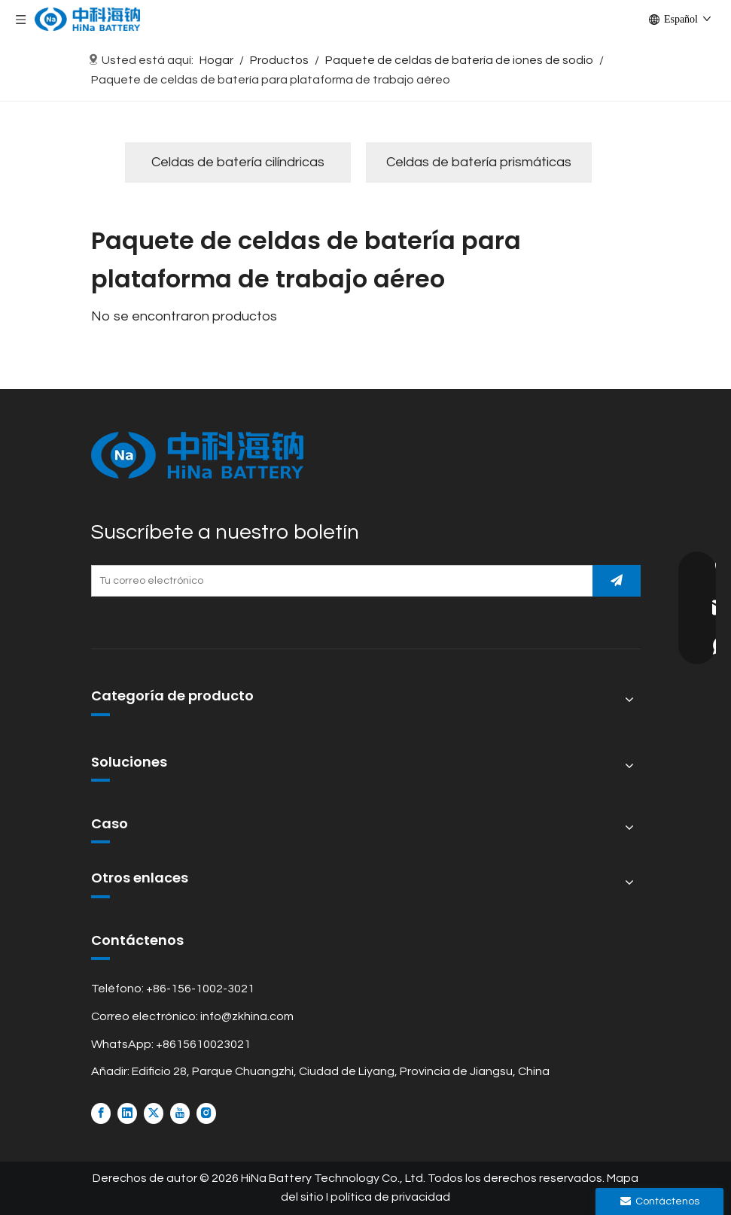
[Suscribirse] (616, 581)
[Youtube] (180, 1113)
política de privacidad (390, 1197)
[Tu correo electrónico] (338, 581)
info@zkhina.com (247, 1016)
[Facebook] (101, 1113)
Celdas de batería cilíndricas (237, 162)
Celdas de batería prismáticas (478, 162)
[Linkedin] (127, 1113)
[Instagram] (206, 1113)
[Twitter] (153, 1113)
